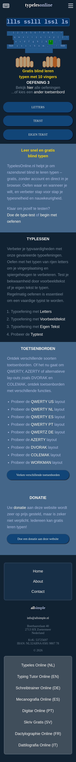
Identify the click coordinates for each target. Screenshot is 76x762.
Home (38, 571)
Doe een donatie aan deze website (38, 539)
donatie (20, 507)
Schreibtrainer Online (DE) (38, 688)
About (38, 581)
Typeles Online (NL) (38, 665)
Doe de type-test (21, 215)
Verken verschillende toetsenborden (38, 475)
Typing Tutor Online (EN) (38, 676)
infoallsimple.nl (38, 618)
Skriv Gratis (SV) (38, 722)
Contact (38, 591)
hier (30, 87)
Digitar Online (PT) (38, 711)
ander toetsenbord (49, 92)
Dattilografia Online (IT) (38, 745)
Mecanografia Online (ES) (38, 699)
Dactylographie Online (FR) (38, 734)
